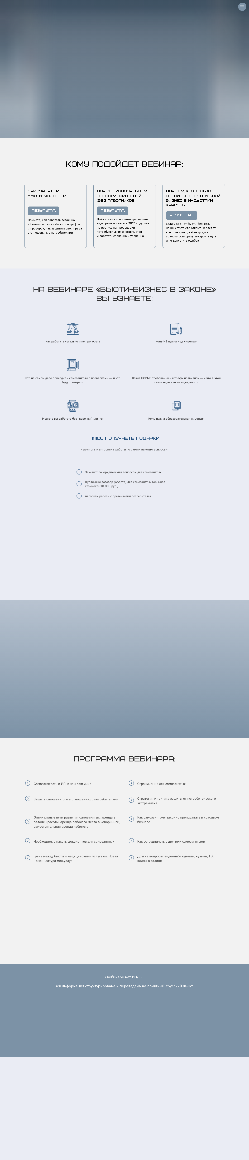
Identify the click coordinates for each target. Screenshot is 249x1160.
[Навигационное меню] (242, 7)
